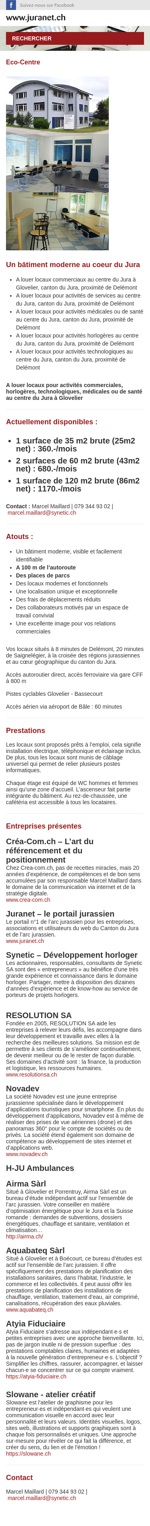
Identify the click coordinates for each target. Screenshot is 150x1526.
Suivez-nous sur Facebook (47, 5)
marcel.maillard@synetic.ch (42, 512)
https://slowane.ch (28, 1453)
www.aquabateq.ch (29, 1309)
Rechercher (32, 38)
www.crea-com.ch (28, 900)
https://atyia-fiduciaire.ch (36, 1376)
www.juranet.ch (25, 941)
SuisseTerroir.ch (35, 18)
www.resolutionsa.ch (31, 1074)
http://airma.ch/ (25, 1236)
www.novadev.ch (27, 1154)
